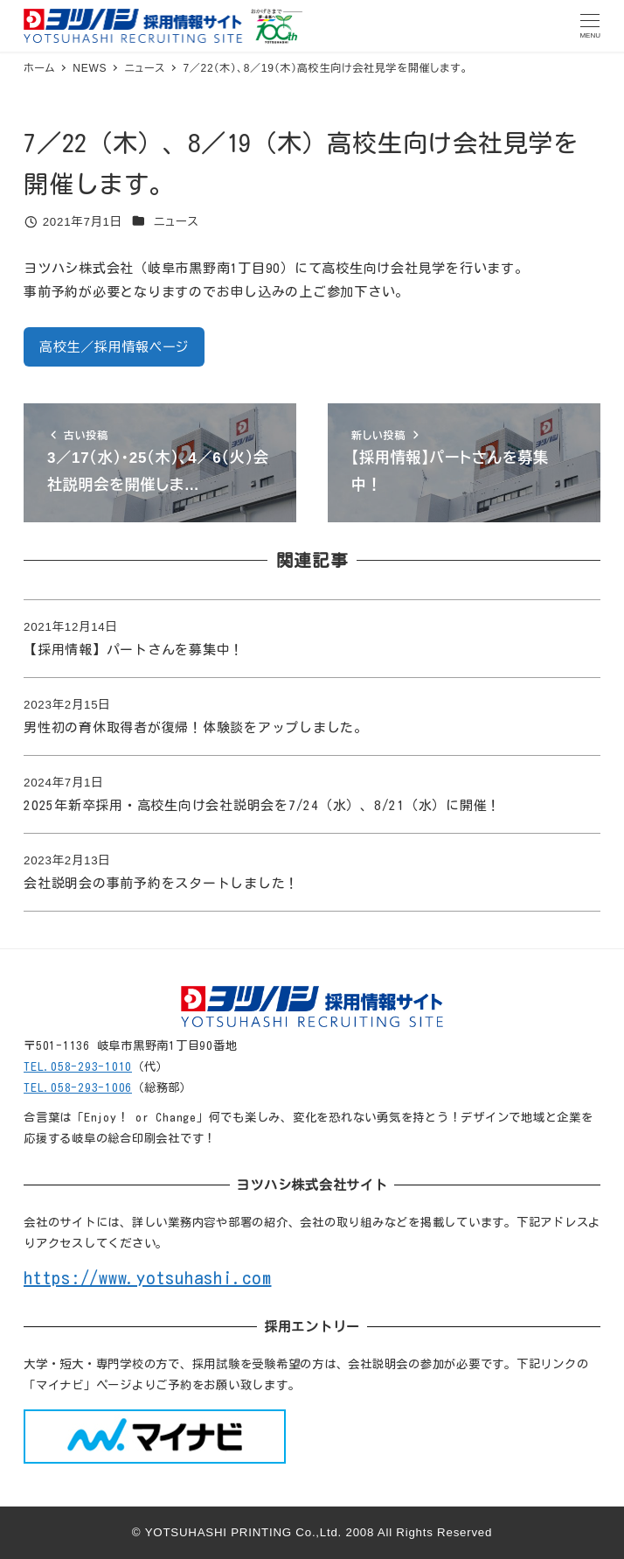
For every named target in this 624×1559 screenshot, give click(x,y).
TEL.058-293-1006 (78, 1087)
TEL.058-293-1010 (78, 1066)
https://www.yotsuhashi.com (148, 1277)
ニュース (176, 221)
